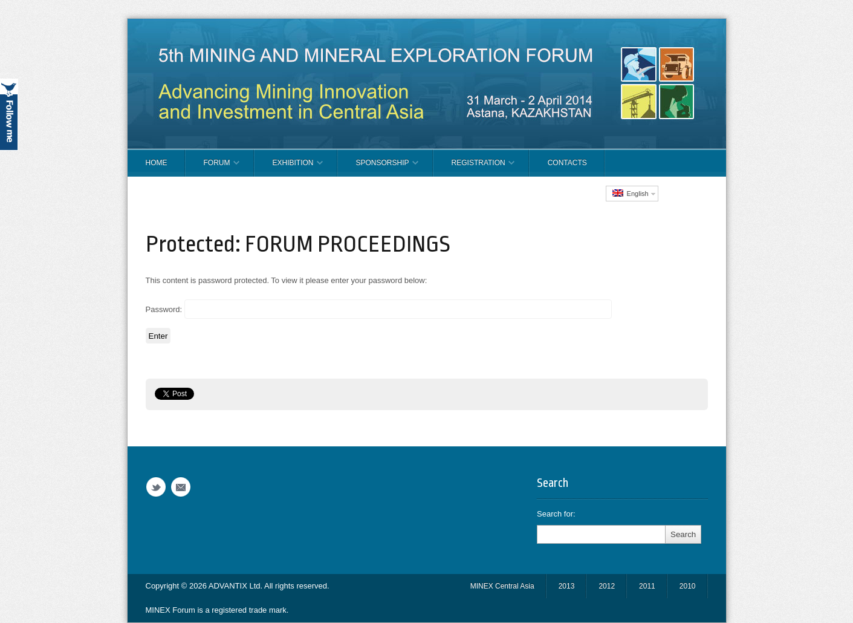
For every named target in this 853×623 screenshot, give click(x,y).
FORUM (212, 167)
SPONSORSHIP (378, 167)
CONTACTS (567, 162)
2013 (567, 586)
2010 (687, 586)
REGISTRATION (473, 167)
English (630, 193)
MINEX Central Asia (502, 586)
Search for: (556, 513)
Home (156, 162)
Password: (379, 309)
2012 (606, 586)
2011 (647, 586)
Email (180, 487)
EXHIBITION (289, 167)
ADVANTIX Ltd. (236, 585)
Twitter (156, 487)
